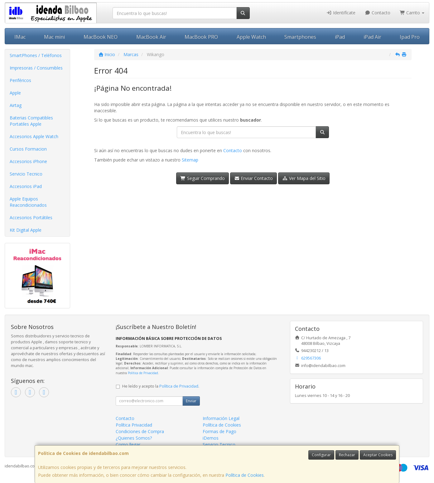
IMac (20, 36)
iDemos (211, 438)
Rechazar (347, 454)
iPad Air (372, 36)
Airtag (16, 105)
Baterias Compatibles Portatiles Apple (31, 121)
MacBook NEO (101, 36)
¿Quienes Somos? (134, 438)
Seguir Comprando (202, 178)
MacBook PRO (201, 36)
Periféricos (20, 80)
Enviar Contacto (253, 178)
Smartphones (300, 36)
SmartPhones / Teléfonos (36, 55)
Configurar (321, 454)
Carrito (412, 13)
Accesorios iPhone (28, 161)
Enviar (191, 400)
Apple (15, 93)
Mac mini (54, 36)
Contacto (377, 13)
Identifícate (341, 13)
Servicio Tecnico (26, 174)
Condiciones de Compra (140, 431)
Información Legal (221, 418)
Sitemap (190, 160)
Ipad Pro (410, 36)
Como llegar (128, 444)
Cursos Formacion (28, 149)
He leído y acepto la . (160, 386)
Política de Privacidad (143, 373)
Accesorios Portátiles (31, 217)
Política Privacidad (134, 425)
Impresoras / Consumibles (36, 68)
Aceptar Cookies (378, 454)
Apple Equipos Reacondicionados (28, 202)
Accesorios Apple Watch (34, 136)
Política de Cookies (244, 475)
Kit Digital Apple (25, 230)
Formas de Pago (219, 431)
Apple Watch (251, 36)
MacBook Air (151, 36)
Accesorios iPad (26, 186)
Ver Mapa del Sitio (304, 178)
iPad (340, 36)
